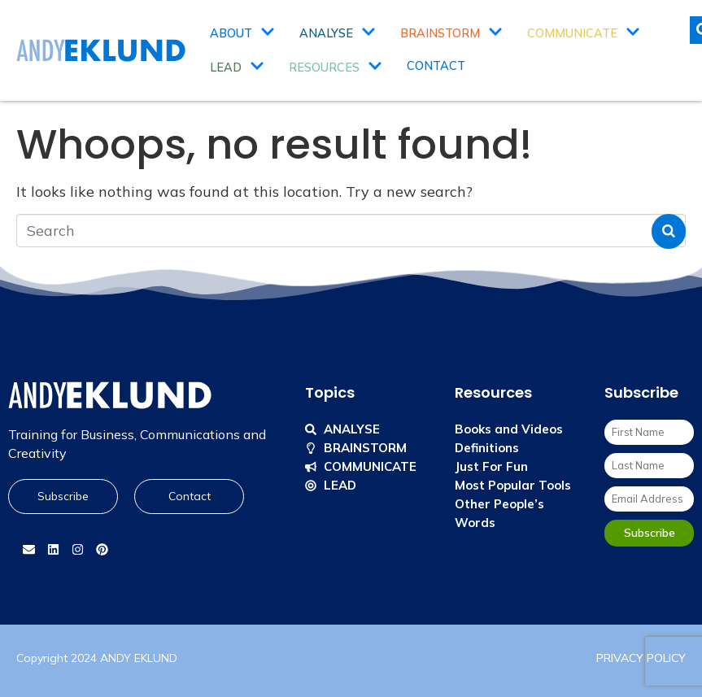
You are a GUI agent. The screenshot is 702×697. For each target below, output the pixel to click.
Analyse (337, 33)
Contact (436, 66)
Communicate (583, 33)
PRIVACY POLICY (641, 658)
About (242, 33)
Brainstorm (451, 33)
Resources (335, 67)
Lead (237, 67)
